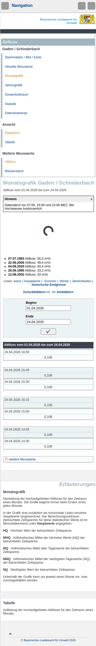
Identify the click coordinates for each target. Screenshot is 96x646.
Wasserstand (14, 171)
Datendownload (16, 113)
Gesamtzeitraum (16, 94)
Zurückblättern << (36, 292)
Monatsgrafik (14, 76)
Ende (30, 316)
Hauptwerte (32, 281)
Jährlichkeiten (81, 281)
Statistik (10, 104)
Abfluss (10, 162)
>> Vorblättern (62, 292)
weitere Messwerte (22, 459)
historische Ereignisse (49, 284)
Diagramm (12, 133)
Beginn (31, 302)
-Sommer (49, 281)
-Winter (64, 281)
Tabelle (10, 142)
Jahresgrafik (13, 85)
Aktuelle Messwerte (19, 66)
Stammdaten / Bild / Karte (23, 57)
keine (17, 281)
